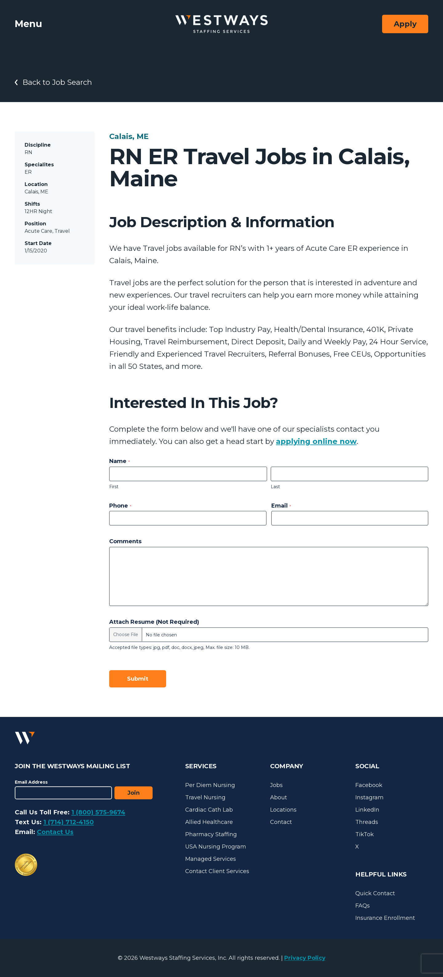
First (113, 486)
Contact (281, 822)
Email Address (31, 782)
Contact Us (55, 832)
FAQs (362, 905)
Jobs (276, 785)
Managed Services (210, 859)
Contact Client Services (217, 871)
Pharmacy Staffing (211, 834)
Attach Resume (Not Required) (154, 622)
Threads (366, 822)
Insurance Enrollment (385, 918)
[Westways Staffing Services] (221, 24)
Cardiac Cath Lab (209, 809)
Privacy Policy (304, 958)
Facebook (368, 785)
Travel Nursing (205, 797)
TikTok (364, 834)
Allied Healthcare (209, 822)
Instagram (369, 797)
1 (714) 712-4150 (68, 822)
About (278, 797)
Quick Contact (375, 893)
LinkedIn (367, 809)
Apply (405, 23)
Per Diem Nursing (210, 785)
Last (275, 486)
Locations (283, 809)
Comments (125, 541)
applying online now (316, 441)
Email (281, 505)
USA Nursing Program (215, 846)
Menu (28, 24)
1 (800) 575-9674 (98, 812)
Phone (120, 505)
